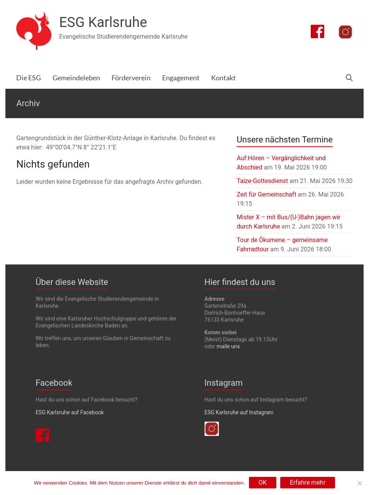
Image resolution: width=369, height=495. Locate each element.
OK (263, 482)
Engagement (181, 78)
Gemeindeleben (76, 78)
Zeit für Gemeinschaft (266, 194)
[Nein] (359, 483)
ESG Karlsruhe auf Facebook (70, 412)
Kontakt (223, 78)
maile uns (228, 346)
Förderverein (131, 78)
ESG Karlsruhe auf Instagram (239, 412)
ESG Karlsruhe (103, 22)
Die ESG (28, 78)
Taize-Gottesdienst (262, 181)
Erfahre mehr (307, 482)
